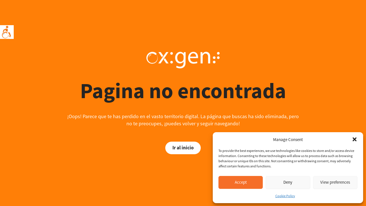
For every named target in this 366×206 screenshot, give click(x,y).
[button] (354, 139)
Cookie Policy (285, 196)
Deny (287, 182)
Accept (241, 182)
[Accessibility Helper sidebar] (7, 32)
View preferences (335, 182)
